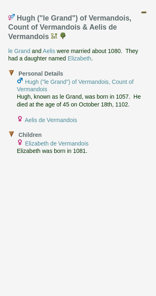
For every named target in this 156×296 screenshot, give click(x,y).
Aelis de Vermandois (51, 120)
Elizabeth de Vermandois (57, 143)
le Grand (19, 51)
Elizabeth (80, 58)
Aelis (49, 51)
